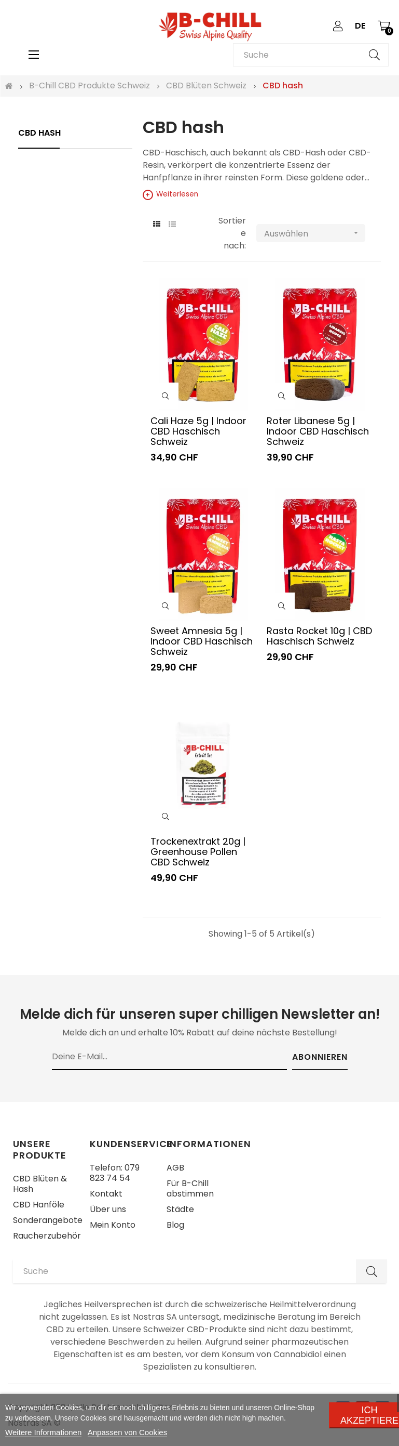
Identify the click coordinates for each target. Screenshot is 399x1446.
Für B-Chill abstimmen (190, 1188)
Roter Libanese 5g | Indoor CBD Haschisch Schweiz (318, 431)
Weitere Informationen (43, 1432)
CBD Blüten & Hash (40, 1184)
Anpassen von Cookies (127, 1432)
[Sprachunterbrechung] (360, 26)
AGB (175, 1168)
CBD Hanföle (38, 1205)
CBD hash (39, 133)
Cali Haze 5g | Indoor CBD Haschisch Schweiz (198, 431)
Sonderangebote (47, 1220)
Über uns (108, 1209)
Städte (180, 1209)
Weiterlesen (170, 194)
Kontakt (106, 1194)
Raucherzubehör (47, 1236)
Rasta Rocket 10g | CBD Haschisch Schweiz (319, 635)
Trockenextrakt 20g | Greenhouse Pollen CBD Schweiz (197, 851)
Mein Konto (112, 1225)
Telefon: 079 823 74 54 (115, 1173)
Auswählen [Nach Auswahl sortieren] (314, 233)
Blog (175, 1225)
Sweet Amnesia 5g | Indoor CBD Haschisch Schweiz (201, 641)
